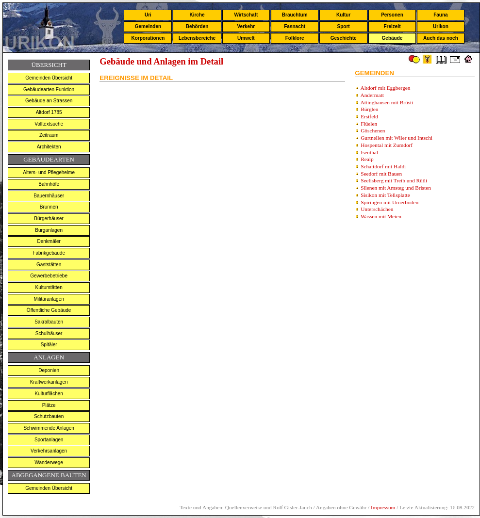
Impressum (383, 507)
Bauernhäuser (48, 195)
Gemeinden (148, 26)
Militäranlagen (49, 299)
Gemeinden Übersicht (48, 78)
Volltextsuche (48, 124)
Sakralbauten (48, 321)
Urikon (440, 26)
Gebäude (392, 38)
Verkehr (246, 26)
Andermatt (372, 95)
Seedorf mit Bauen (381, 174)
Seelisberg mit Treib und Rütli (394, 180)
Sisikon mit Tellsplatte (385, 195)
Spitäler (49, 344)
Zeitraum (48, 135)
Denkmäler (48, 241)
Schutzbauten (49, 416)
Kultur (343, 14)
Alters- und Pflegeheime (49, 172)
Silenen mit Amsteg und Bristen (396, 188)
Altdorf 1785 (49, 112)
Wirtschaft (246, 14)
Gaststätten (48, 264)
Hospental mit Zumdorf (387, 145)
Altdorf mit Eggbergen (386, 88)
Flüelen (369, 124)
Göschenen (373, 130)
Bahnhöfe (48, 184)
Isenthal (369, 152)
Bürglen (369, 109)
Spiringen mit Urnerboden (389, 202)
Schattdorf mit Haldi (383, 166)
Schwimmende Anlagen (48, 428)
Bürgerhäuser (49, 218)
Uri (148, 14)
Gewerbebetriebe (48, 275)
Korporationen (148, 38)
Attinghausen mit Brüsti (387, 102)
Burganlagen (49, 230)
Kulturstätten (49, 287)
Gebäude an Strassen (48, 100)
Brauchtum (295, 14)
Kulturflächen (48, 393)
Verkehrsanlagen (49, 450)
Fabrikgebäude (49, 253)
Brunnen (49, 207)
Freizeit (391, 26)
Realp (367, 159)
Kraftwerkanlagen (49, 382)
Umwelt (246, 38)
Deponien (48, 370)
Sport (343, 26)
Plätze (49, 405)
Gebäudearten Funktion (48, 89)
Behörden (197, 26)
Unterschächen (377, 209)
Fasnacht (294, 26)
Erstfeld (369, 116)
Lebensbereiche (197, 38)
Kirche (196, 14)
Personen (392, 14)
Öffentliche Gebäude (49, 310)
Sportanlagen (49, 439)
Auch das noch (440, 38)
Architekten (49, 146)
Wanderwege (48, 462)
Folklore (294, 38)
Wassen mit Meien (381, 216)
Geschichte (344, 38)
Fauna (440, 14)
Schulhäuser (49, 333)
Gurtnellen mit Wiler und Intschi (396, 138)
